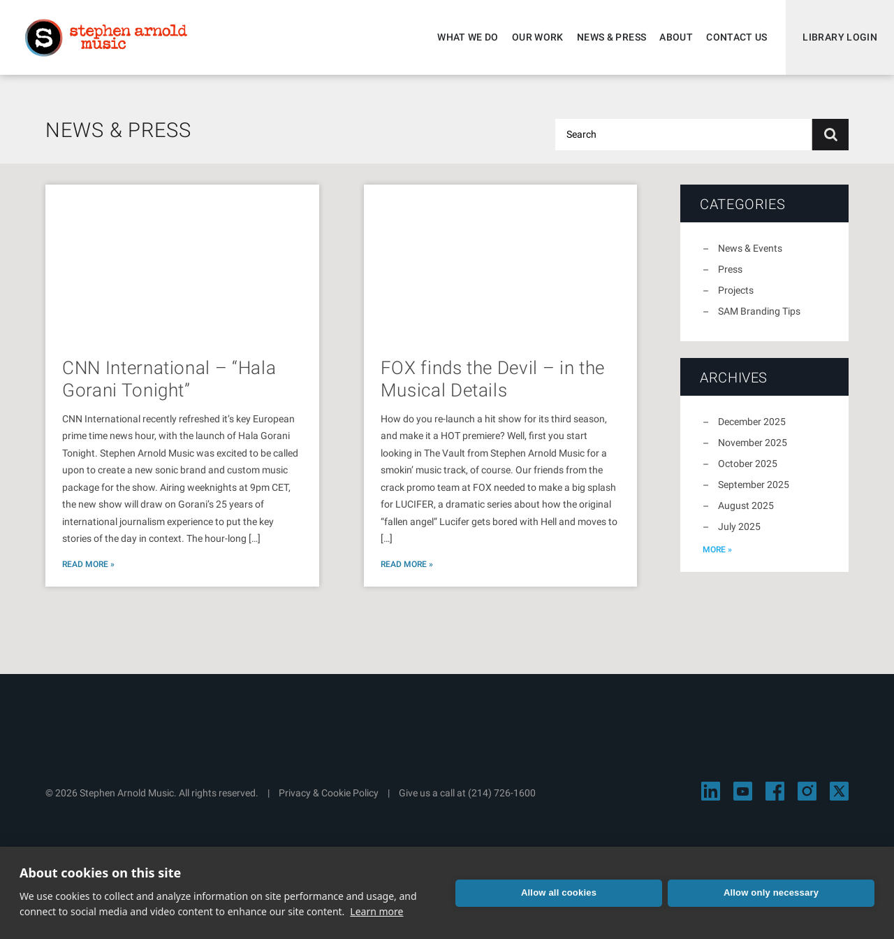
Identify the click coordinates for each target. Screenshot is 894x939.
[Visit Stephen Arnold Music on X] (839, 791)
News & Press (611, 37)
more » (717, 549)
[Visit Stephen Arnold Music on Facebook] (774, 791)
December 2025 (752, 421)
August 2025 (746, 505)
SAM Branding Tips (759, 311)
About (676, 37)
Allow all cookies (558, 892)
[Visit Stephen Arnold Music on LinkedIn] (710, 791)
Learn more (376, 911)
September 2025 (753, 484)
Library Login (840, 37)
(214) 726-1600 (502, 792)
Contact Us (737, 37)
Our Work (538, 37)
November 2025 (752, 442)
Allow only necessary (771, 892)
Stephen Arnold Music (106, 38)
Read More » (88, 564)
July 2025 (739, 526)
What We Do (468, 37)
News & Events (750, 248)
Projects (736, 290)
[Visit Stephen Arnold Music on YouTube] (742, 791)
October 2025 (747, 463)
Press (730, 269)
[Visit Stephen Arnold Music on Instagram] (807, 791)
